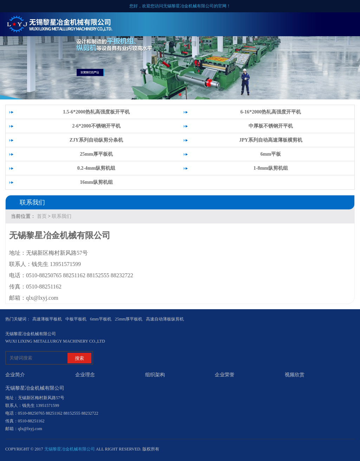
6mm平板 (271, 154)
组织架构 (155, 374)
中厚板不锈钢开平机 (271, 126)
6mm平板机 (100, 319)
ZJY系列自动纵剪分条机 (96, 140)
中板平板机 (75, 319)
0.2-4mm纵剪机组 (96, 168)
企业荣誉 (224, 374)
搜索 (79, 358)
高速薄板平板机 (47, 319)
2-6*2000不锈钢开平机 (96, 126)
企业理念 (85, 374)
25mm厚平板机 (96, 154)
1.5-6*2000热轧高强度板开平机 (96, 112)
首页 (42, 216)
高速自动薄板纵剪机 (165, 319)
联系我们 (61, 216)
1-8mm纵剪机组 (270, 168)
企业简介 (15, 374)
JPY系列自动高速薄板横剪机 (270, 140)
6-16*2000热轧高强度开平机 (270, 112)
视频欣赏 (294, 374)
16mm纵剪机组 (96, 182)
